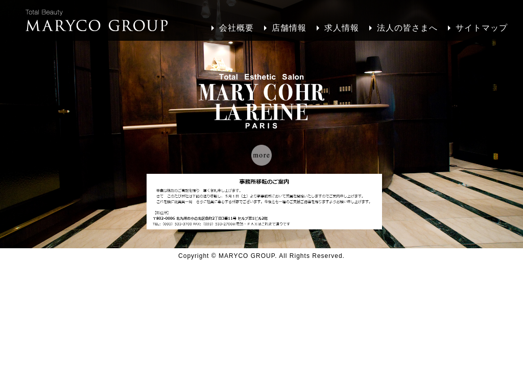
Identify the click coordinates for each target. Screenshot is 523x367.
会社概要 (236, 27)
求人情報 (341, 27)
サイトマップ (482, 27)
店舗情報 (289, 27)
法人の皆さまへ (407, 27)
